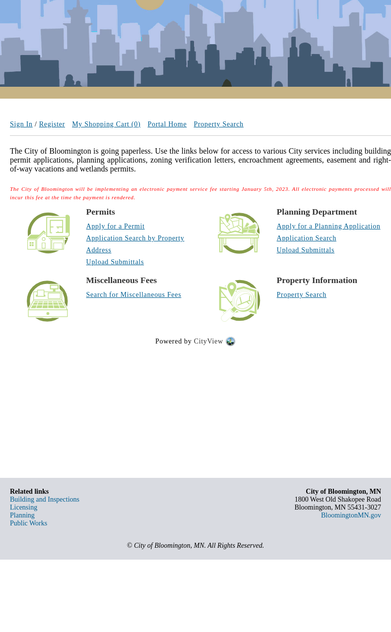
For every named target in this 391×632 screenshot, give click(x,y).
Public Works (28, 523)
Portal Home (167, 124)
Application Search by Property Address (135, 244)
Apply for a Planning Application (329, 226)
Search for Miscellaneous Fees (134, 294)
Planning (22, 515)
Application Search (306, 238)
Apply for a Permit (115, 226)
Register (52, 124)
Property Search (219, 124)
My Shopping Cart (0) (106, 124)
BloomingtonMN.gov (351, 515)
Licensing (23, 507)
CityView (208, 341)
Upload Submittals (115, 262)
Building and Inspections (44, 499)
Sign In (21, 124)
